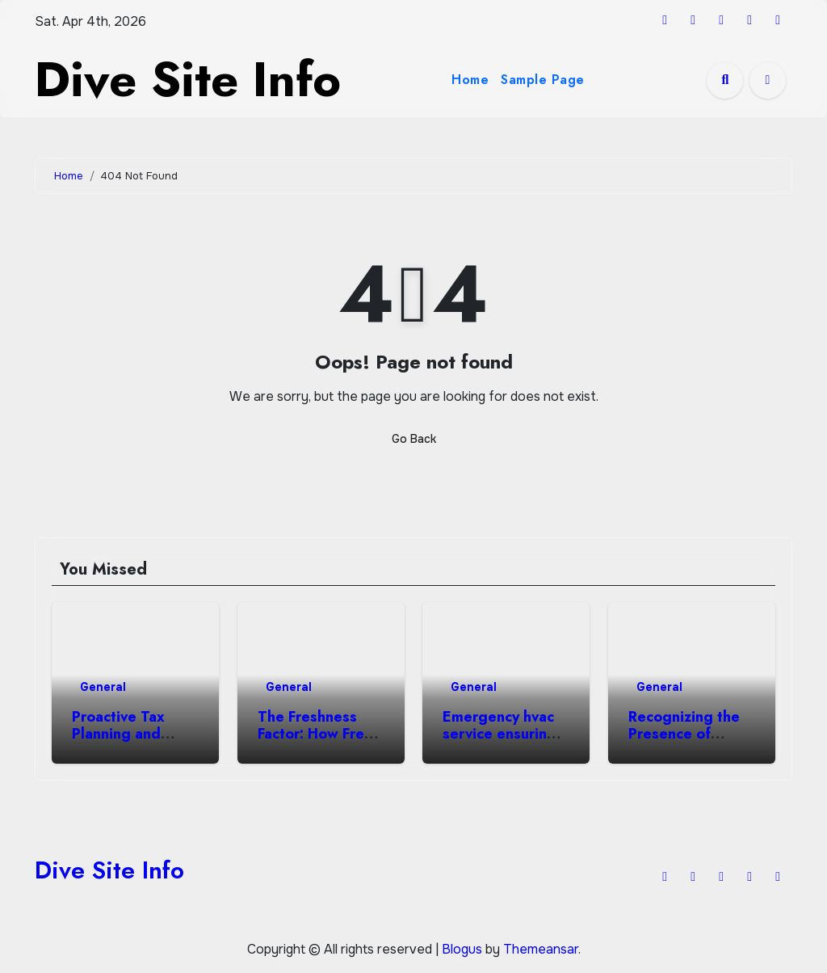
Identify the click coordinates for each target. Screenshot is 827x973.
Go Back (414, 439)
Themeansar (540, 949)
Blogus (462, 949)
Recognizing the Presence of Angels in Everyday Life (684, 743)
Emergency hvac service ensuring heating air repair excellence (502, 743)
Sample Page (543, 79)
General (103, 687)
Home (470, 79)
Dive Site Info (188, 79)
